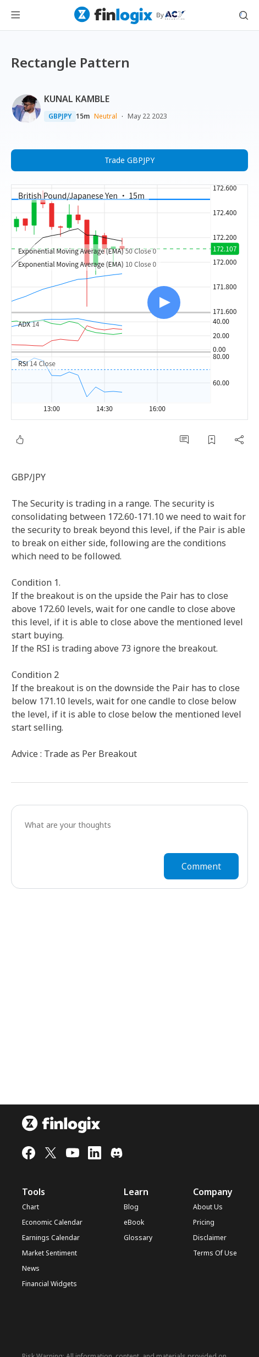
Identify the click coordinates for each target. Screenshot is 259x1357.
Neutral (105, 116)
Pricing (203, 1222)
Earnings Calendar (51, 1237)
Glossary (138, 1237)
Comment (201, 866)
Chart (30, 1207)
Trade (129, 160)
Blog (131, 1207)
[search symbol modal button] (243, 15)
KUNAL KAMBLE (76, 99)
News (31, 1268)
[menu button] (15, 15)
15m (83, 116)
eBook (134, 1222)
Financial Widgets (49, 1284)
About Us (208, 1207)
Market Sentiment (49, 1253)
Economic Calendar (52, 1222)
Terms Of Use (215, 1253)
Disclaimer (210, 1237)
